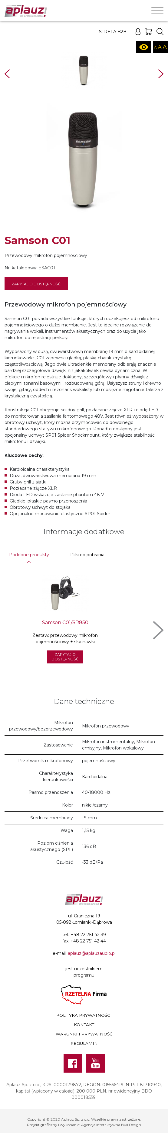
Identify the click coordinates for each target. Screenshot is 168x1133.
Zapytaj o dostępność (36, 284)
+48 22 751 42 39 (88, 934)
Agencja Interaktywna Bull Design (111, 1124)
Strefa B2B (113, 31)
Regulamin (84, 1043)
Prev (7, 73)
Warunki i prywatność (84, 1034)
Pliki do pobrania (87, 554)
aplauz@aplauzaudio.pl (92, 953)
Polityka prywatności (84, 1015)
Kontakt (84, 1024)
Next (160, 73)
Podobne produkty (29, 554)
